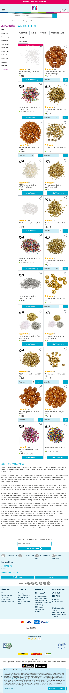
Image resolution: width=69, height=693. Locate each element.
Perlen (19, 21)
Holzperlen (4, 48)
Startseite (3, 21)
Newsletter (21, 599)
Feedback (51, 577)
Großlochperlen (5, 44)
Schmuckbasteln (11, 21)
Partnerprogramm (6, 595)
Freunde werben (23, 597)
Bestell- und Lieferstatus (59, 614)
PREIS (21, 37)
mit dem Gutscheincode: (34, 1)
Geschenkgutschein (24, 595)
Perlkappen (4, 58)
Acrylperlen (4, 33)
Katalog (20, 593)
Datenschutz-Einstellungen (43, 603)
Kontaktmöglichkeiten (58, 612)
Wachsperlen (5, 69)
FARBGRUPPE (23, 33)
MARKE (33, 33)
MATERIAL (43, 33)
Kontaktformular (17, 577)
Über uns (4, 593)
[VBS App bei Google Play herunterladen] (28, 666)
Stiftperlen (4, 66)
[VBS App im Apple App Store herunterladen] (41, 666)
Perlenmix (4, 55)
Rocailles (4, 62)
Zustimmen (60, 688)
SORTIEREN (22, 42)
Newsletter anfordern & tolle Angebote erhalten (35, 539)
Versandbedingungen (41, 598)
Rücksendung (39, 605)
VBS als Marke (5, 597)
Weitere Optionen (10, 688)
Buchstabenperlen (6, 37)
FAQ (19, 604)
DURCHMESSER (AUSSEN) (58, 33)
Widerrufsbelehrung (41, 600)
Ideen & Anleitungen (24, 601)
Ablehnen (52, 688)
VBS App (37, 611)
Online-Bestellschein (41, 596)
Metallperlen (5, 51)
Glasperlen (4, 40)
